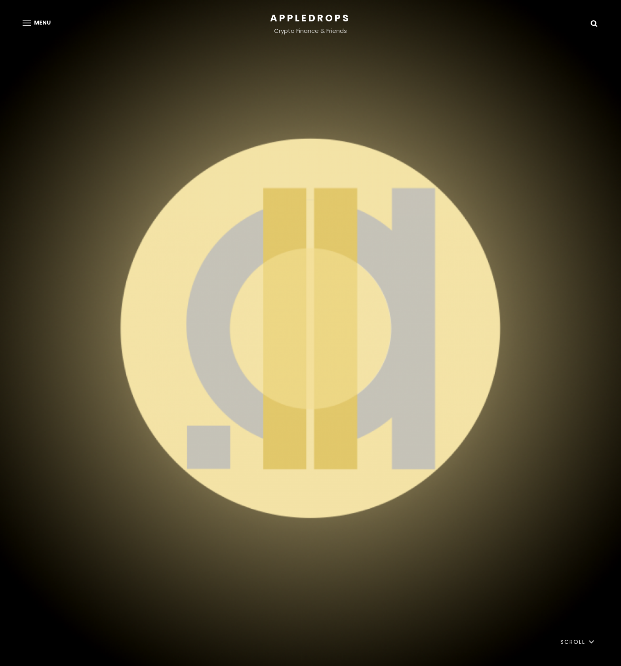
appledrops (310, 18)
